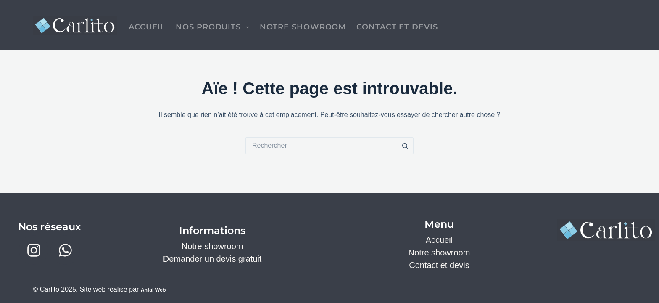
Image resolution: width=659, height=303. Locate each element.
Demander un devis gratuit (212, 258)
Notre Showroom (303, 27)
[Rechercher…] (321, 145)
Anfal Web (157, 289)
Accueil (147, 27)
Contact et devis (397, 27)
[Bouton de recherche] (405, 145)
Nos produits (214, 27)
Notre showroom (212, 246)
